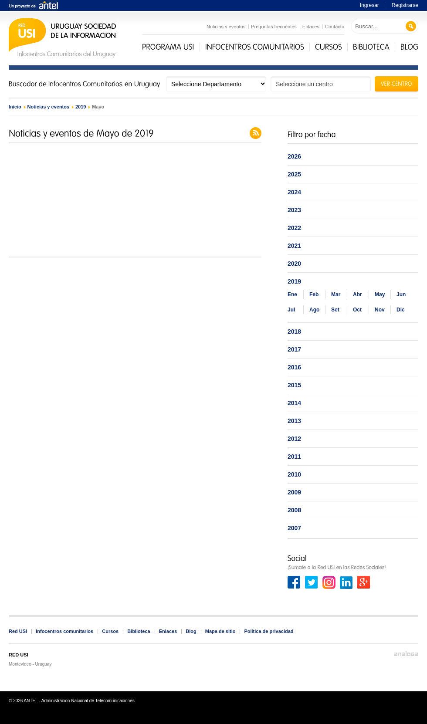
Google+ (363, 582)
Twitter (311, 582)
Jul (291, 310)
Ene (292, 294)
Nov (380, 310)
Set (335, 310)
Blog (191, 631)
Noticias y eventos (226, 26)
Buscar (411, 26)
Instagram (329, 582)
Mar (335, 294)
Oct (357, 310)
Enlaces (310, 26)
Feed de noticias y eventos (255, 133)
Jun (401, 294)
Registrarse (405, 5)
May (380, 294)
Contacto (334, 26)
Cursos (110, 631)
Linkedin (346, 582)
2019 (80, 106)
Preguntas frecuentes (274, 26)
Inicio (15, 106)
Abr (357, 294)
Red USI (18, 631)
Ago (314, 310)
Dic (400, 310)
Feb (314, 294)
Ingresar (369, 5)
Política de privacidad (268, 631)
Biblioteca (138, 631)
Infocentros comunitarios (64, 631)
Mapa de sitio (220, 631)
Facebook (294, 582)
